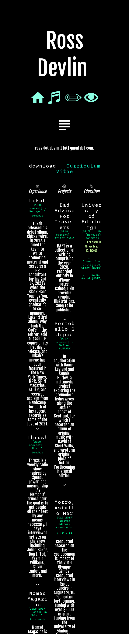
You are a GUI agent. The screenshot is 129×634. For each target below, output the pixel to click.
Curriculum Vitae (78, 168)
